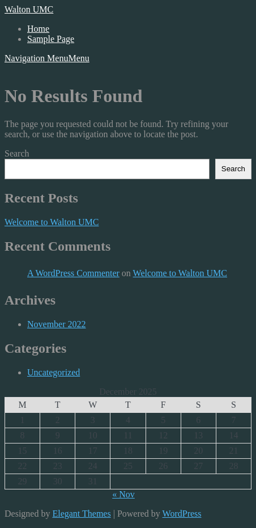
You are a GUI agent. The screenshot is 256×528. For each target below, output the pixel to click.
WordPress (182, 513)
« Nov (123, 494)
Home (38, 28)
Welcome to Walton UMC (52, 222)
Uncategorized (53, 372)
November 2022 (56, 324)
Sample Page (50, 39)
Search (17, 153)
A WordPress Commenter (73, 273)
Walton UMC (29, 9)
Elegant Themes (81, 513)
